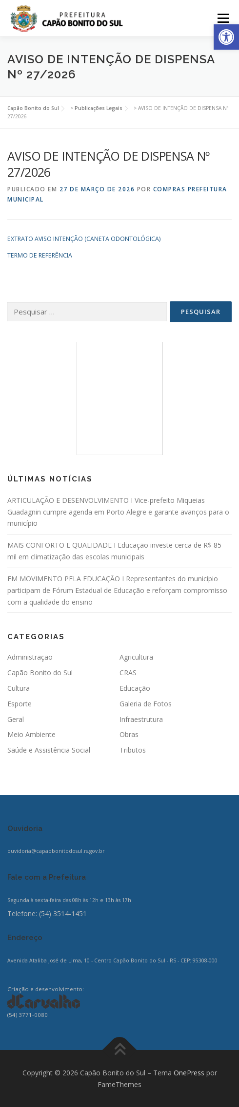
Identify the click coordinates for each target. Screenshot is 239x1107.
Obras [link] (129, 734)
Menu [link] (223, 18)
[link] (226, 37)
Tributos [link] (133, 750)
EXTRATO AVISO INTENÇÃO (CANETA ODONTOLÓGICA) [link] (83, 239)
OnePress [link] (189, 1072)
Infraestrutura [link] (141, 719)
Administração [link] (30, 657)
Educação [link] (135, 688)
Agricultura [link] (136, 657)
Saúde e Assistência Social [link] (48, 750)
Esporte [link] (19, 703)
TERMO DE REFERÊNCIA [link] (39, 255)
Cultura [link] (18, 688)
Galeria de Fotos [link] (146, 703)
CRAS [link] (128, 672)
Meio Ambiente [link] (31, 734)
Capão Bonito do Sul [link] (40, 672)
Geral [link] (15, 719)
